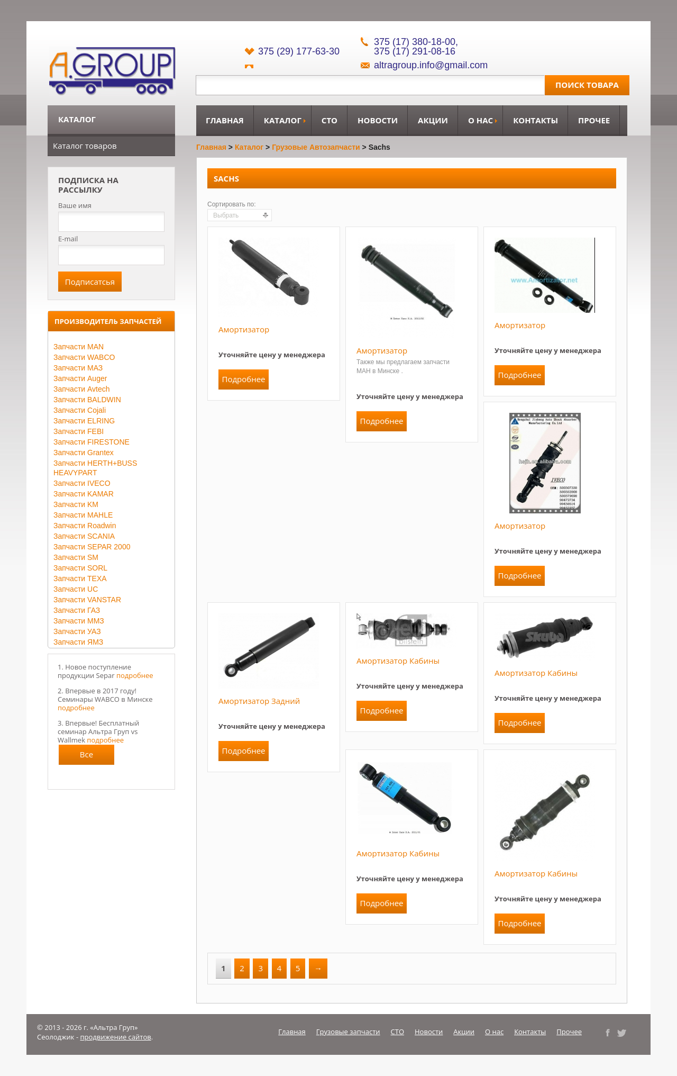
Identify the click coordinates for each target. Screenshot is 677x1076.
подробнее (134, 675)
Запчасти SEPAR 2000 (91, 546)
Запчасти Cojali (79, 410)
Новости (378, 120)
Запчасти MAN (78, 346)
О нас (480, 120)
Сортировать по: (231, 204)
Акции (433, 120)
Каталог (282, 120)
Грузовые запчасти (348, 1031)
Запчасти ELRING (84, 421)
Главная (225, 120)
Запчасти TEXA (80, 578)
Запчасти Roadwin (84, 525)
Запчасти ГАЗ (76, 610)
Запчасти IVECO (82, 483)
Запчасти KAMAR (83, 494)
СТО (329, 120)
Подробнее (243, 379)
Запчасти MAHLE (83, 515)
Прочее (594, 120)
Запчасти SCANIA (84, 536)
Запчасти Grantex (83, 452)
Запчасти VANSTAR (87, 599)
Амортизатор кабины (398, 660)
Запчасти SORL (80, 568)
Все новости (87, 757)
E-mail (68, 238)
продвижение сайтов (115, 1037)
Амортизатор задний (259, 700)
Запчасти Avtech (81, 389)
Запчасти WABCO (84, 357)
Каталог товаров (85, 145)
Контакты (535, 120)
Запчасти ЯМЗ (78, 642)
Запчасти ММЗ (78, 621)
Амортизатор (243, 329)
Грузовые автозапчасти (316, 147)
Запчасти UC (75, 589)
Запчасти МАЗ (78, 368)
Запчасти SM (75, 557)
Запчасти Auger (80, 378)
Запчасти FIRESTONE (91, 442)
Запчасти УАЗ (77, 631)
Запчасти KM (75, 504)
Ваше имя (75, 205)
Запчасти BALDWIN (87, 399)
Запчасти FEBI (78, 431)
